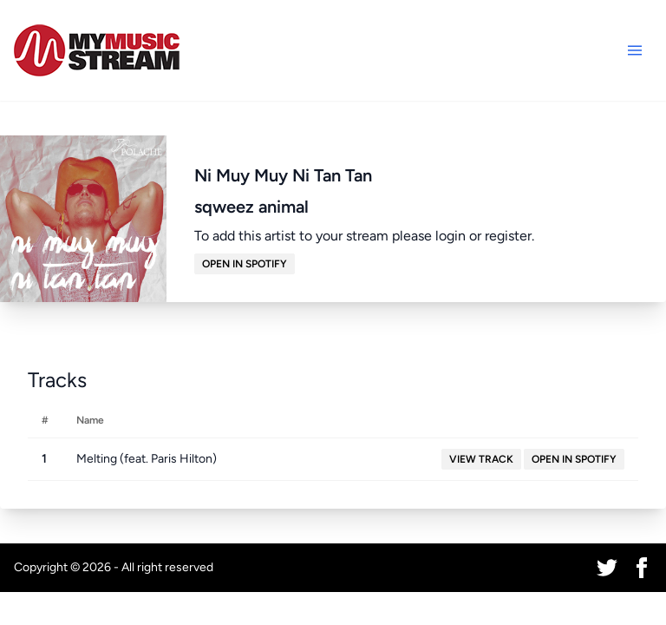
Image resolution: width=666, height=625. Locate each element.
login (450, 235)
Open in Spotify (244, 264)
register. (509, 235)
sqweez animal (251, 206)
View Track (481, 459)
